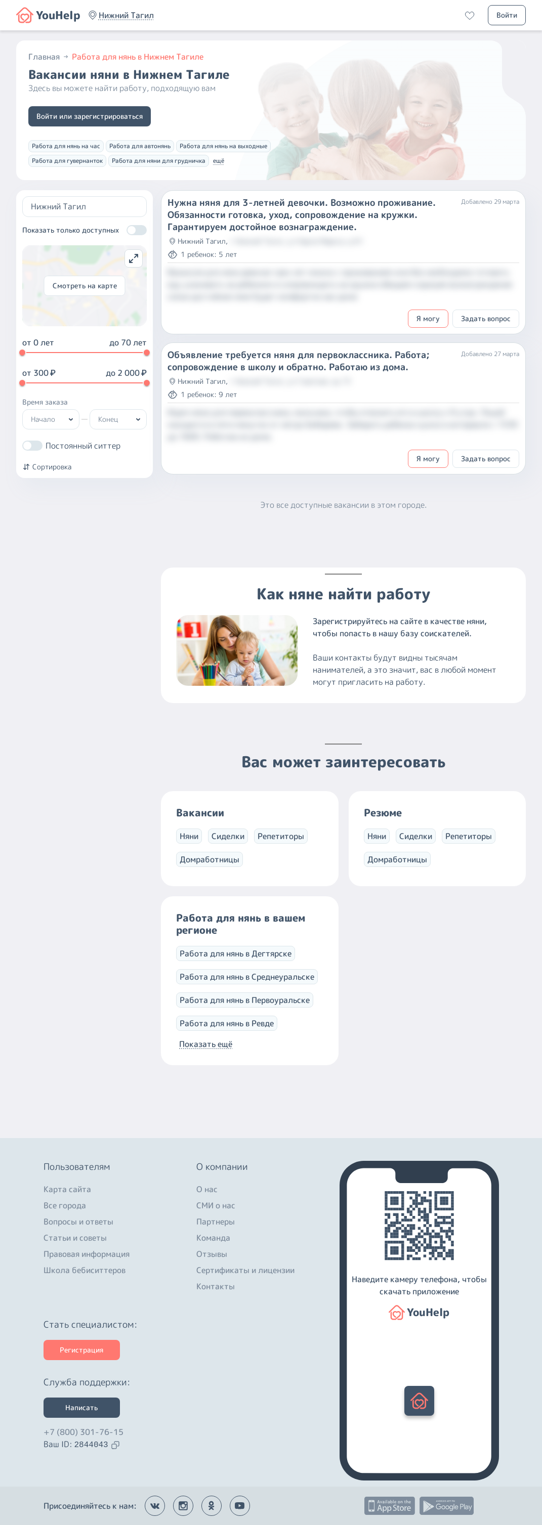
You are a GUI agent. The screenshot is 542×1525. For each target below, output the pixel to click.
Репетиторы (281, 836)
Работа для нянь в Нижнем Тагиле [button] (137, 56)
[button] (126, 15)
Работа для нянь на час (66, 146)
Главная (49, 56)
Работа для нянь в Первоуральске (245, 1000)
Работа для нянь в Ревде (227, 1023)
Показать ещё (205, 1044)
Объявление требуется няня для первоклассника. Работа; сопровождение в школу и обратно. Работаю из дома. (299, 361)
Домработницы (209, 859)
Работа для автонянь (140, 146)
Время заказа (45, 402)
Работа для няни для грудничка (158, 160)
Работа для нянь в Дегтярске (235, 953)
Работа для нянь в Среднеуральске (247, 976)
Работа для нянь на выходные (223, 146)
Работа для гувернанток (67, 160)
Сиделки (228, 836)
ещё (218, 160)
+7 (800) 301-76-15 (83, 1431)
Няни (189, 836)
